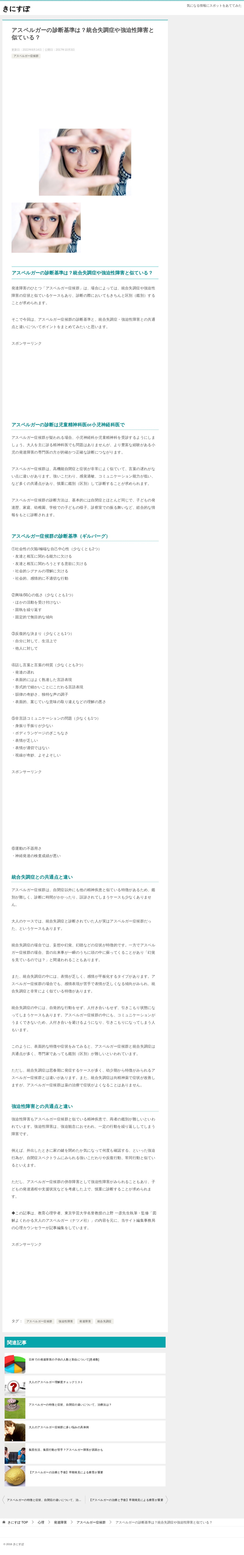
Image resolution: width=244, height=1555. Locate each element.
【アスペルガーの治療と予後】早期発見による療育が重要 (66, 1472)
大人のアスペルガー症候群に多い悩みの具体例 (59, 1427)
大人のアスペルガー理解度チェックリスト (56, 1382)
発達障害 (85, 1321)
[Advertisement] (85, 94)
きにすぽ (16, 8)
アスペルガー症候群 (26, 56)
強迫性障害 (66, 1321)
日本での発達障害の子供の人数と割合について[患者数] (64, 1359)
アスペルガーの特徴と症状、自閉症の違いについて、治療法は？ (70, 1404)
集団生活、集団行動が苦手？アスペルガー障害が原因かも (66, 1449)
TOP (18, 1522)
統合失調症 (104, 1321)
